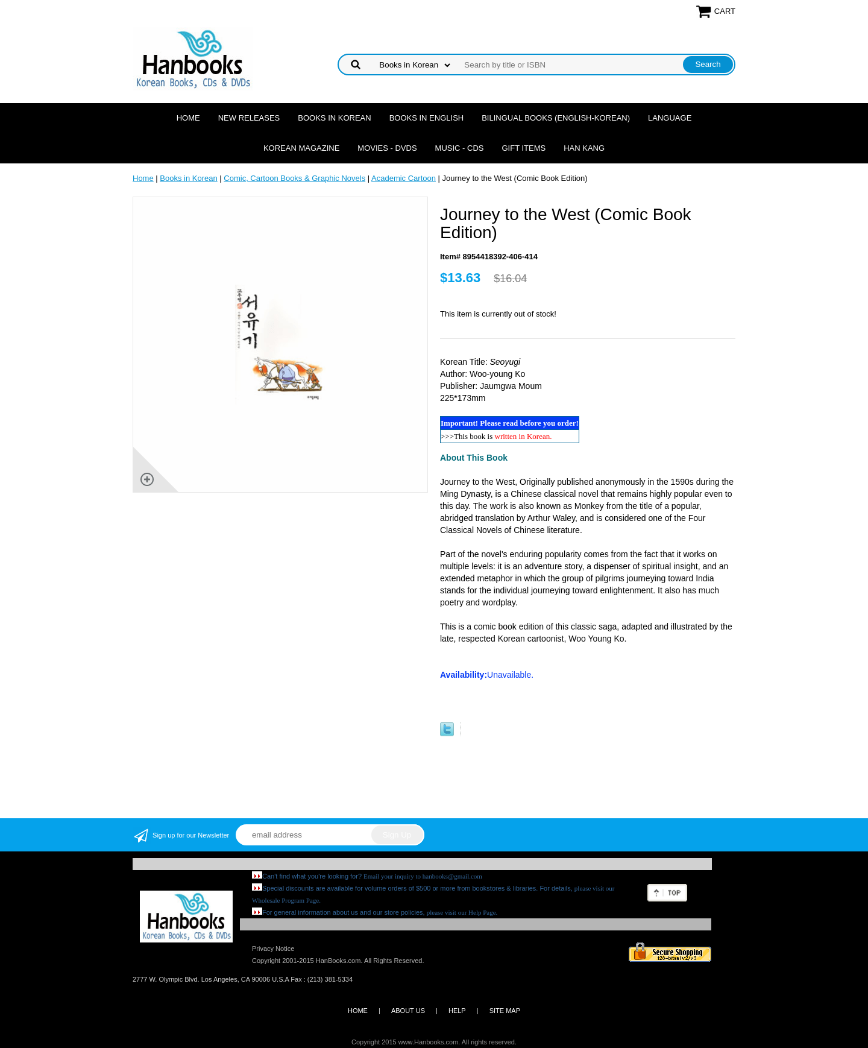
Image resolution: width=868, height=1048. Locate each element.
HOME (358, 1010)
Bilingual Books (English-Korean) (556, 117)
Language (669, 117)
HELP (457, 1010)
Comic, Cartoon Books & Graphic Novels (294, 178)
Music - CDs (459, 148)
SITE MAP (504, 1010)
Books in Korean (334, 117)
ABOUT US (408, 1010)
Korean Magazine (301, 148)
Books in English (426, 117)
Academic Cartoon (403, 178)
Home (188, 117)
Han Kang (584, 148)
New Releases (249, 117)
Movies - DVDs (387, 148)
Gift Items (524, 148)
